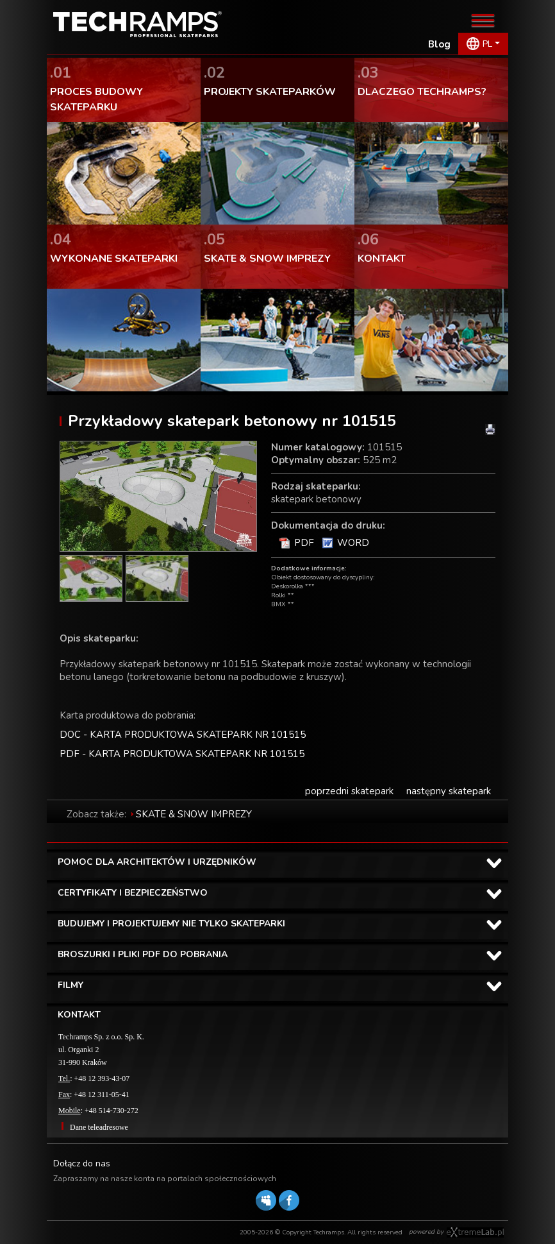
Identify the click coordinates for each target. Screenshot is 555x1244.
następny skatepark (448, 791)
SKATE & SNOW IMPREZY (194, 814)
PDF (304, 542)
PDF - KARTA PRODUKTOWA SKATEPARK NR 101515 (182, 753)
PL (487, 44)
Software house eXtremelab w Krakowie (475, 1232)
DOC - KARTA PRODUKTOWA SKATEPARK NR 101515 (183, 734)
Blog (439, 44)
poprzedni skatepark (349, 791)
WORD (353, 542)
